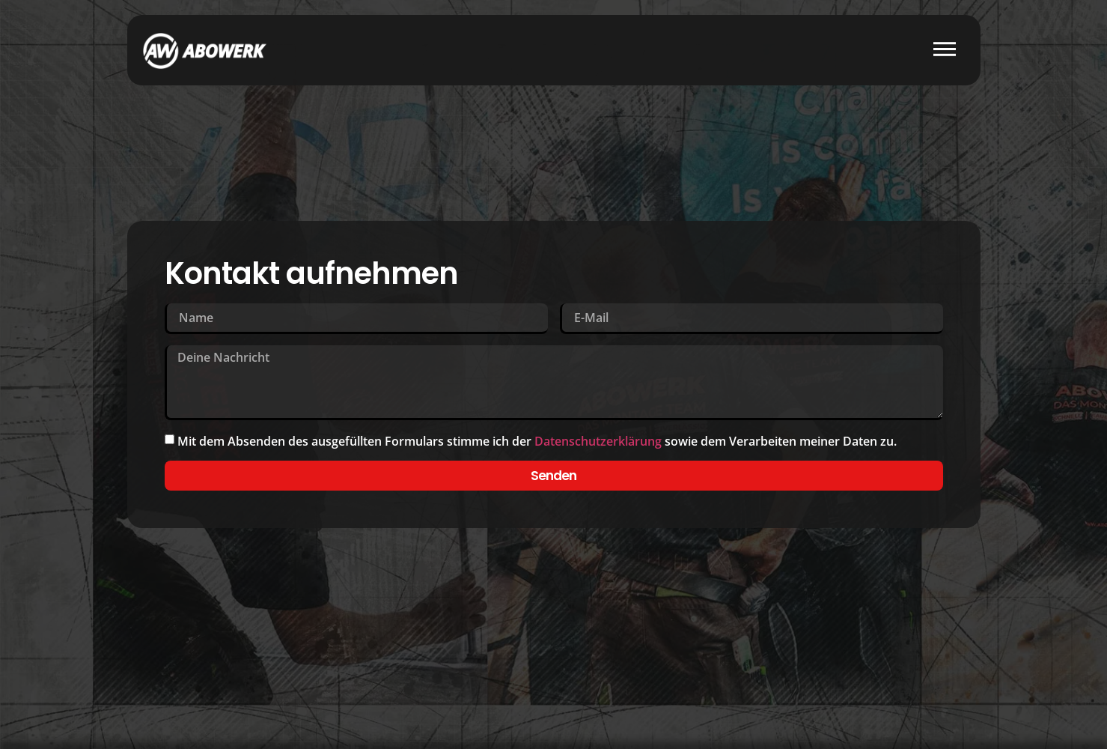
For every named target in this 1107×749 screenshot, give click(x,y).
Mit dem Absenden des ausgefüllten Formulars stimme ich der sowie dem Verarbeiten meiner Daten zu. (537, 442)
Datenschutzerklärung (598, 442)
